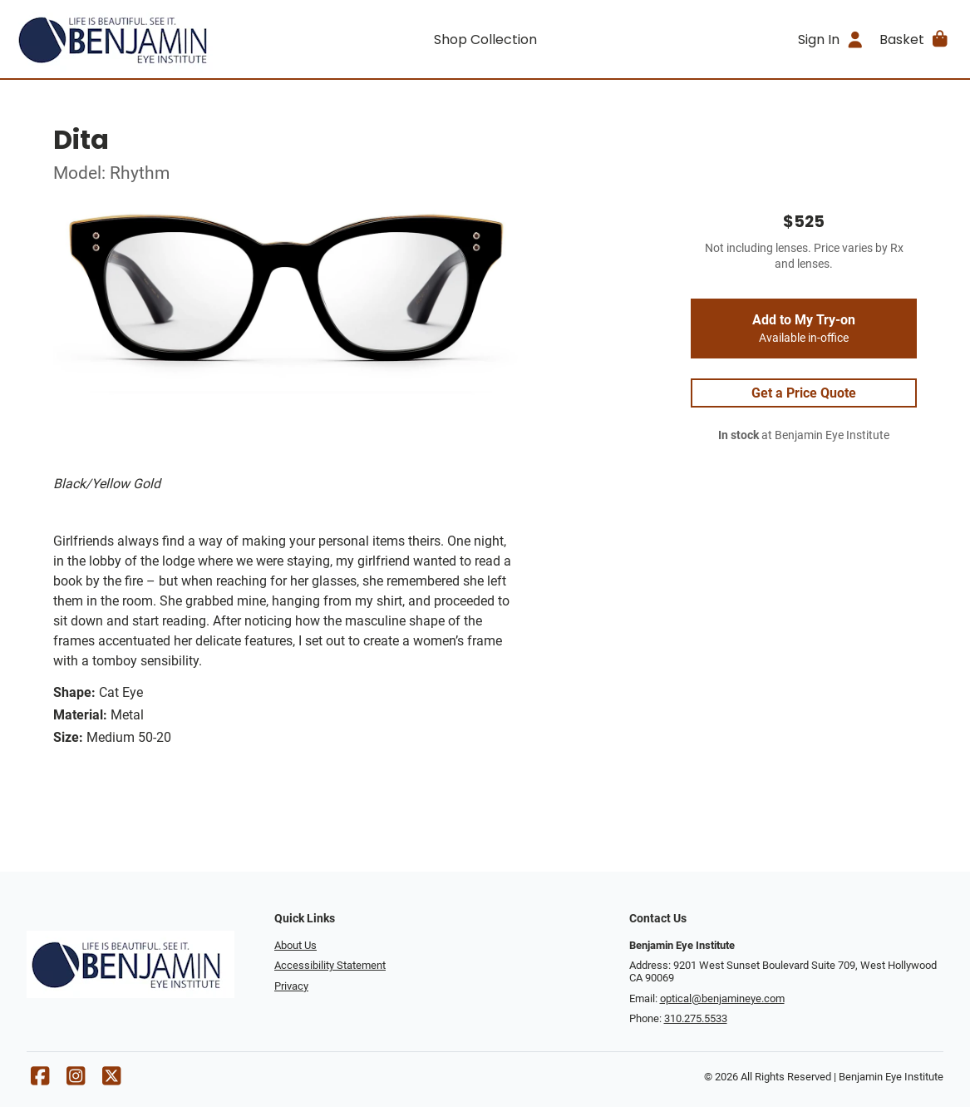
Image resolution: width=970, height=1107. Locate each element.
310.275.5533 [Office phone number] (695, 1018)
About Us (295, 945)
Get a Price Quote (803, 393)
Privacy (291, 986)
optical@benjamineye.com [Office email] (722, 998)
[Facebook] (40, 1080)
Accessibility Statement (330, 965)
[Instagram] (75, 1080)
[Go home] (131, 39)
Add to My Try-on (804, 328)
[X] (111, 1080)
